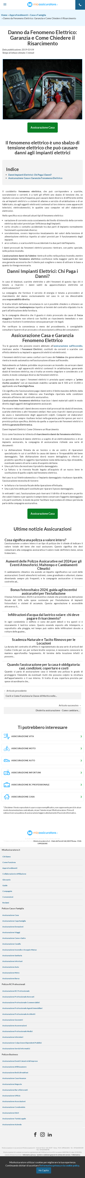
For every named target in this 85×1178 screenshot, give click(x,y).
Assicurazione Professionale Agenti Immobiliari (22, 1008)
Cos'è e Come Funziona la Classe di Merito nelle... (31, 695)
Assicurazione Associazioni (13, 1101)
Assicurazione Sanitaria (12, 955)
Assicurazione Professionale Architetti (18, 1014)
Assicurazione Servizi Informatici (16, 1048)
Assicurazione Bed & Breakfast (15, 1072)
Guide (4, 885)
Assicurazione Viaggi (11, 932)
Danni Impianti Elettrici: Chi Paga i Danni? (30, 174)
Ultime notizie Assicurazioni (43, 529)
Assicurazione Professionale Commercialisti (21, 1002)
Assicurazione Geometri (12, 1020)
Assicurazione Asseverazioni (14, 1025)
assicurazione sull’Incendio (68, 345)
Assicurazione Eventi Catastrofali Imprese (20, 1061)
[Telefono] (80, 4)
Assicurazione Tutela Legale (14, 1118)
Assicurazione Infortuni (12, 961)
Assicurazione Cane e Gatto (14, 938)
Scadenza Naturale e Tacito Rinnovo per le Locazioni (43, 641)
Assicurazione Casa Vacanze (14, 1078)
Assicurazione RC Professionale (15, 991)
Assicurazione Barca (10, 978)
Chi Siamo (6, 856)
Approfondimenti (18, 15)
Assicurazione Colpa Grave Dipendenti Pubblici (22, 1043)
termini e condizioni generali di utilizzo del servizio (53, 1155)
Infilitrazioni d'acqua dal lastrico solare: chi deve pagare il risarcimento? (43, 616)
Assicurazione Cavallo (11, 944)
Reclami (5, 903)
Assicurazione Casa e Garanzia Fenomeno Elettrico (35, 178)
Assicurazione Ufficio (11, 1095)
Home (4, 15)
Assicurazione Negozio (12, 1084)
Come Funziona (9, 862)
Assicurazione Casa (43, 127)
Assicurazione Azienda (11, 1124)
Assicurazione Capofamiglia (14, 921)
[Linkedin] (50, 1134)
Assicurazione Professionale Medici (17, 1031)
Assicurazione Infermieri (12, 1037)
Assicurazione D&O (10, 1113)
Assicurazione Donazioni (12, 927)
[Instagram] (42, 1134)
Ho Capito (44, 1170)
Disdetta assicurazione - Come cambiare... (57, 710)
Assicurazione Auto (10, 967)
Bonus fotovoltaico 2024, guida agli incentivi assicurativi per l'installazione (43, 591)
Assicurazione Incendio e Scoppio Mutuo (19, 950)
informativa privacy (29, 1155)
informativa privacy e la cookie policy (59, 1165)
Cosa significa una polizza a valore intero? (35, 540)
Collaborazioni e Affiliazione (14, 874)
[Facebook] (35, 1134)
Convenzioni (7, 897)
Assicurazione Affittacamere (14, 1067)
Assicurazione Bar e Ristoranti (15, 1090)
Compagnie (7, 891)
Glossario (6, 880)
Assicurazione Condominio (13, 1107)
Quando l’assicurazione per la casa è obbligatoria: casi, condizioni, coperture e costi (43, 666)
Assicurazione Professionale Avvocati (18, 997)
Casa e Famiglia (38, 15)
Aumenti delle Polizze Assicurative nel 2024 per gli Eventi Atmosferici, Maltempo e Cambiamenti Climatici (44, 565)
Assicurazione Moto (11, 973)
